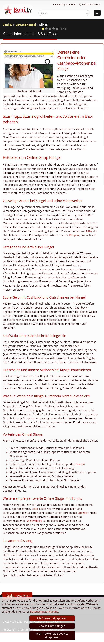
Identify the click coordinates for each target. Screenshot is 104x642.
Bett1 (35, 509)
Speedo (82, 513)
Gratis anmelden (17, 596)
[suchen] (87, 12)
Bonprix (74, 235)
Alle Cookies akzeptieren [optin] (52, 618)
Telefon (80, 464)
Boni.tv (7, 25)
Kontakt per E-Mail (64, 4)
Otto (89, 231)
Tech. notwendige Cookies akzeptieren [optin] (52, 635)
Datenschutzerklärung (44, 611)
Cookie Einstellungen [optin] (52, 626)
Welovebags (34, 521)
